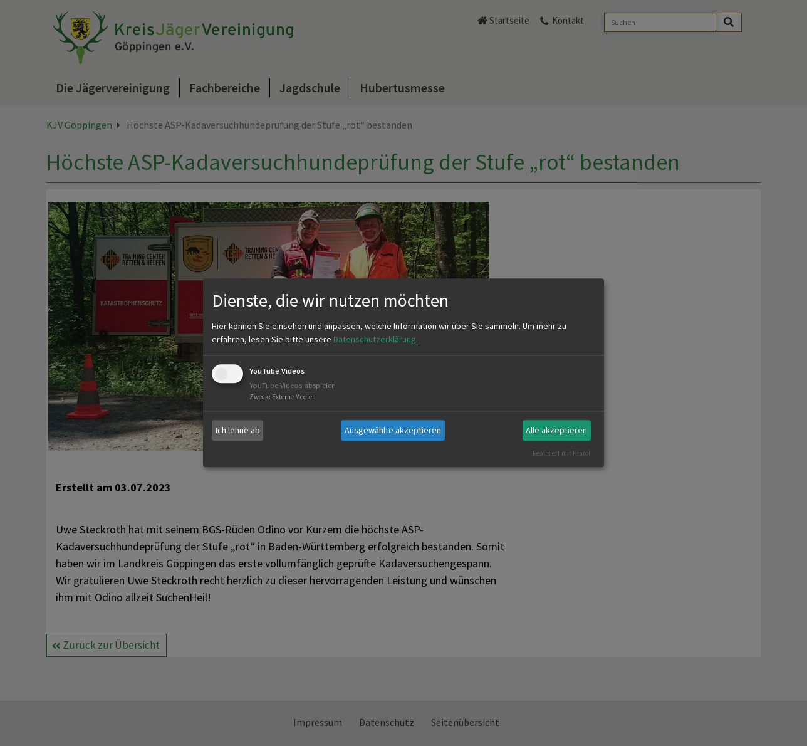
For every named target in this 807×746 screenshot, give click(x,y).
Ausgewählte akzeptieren (393, 430)
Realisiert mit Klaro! (561, 453)
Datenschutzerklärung (374, 339)
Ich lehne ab (238, 430)
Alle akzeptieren (556, 430)
